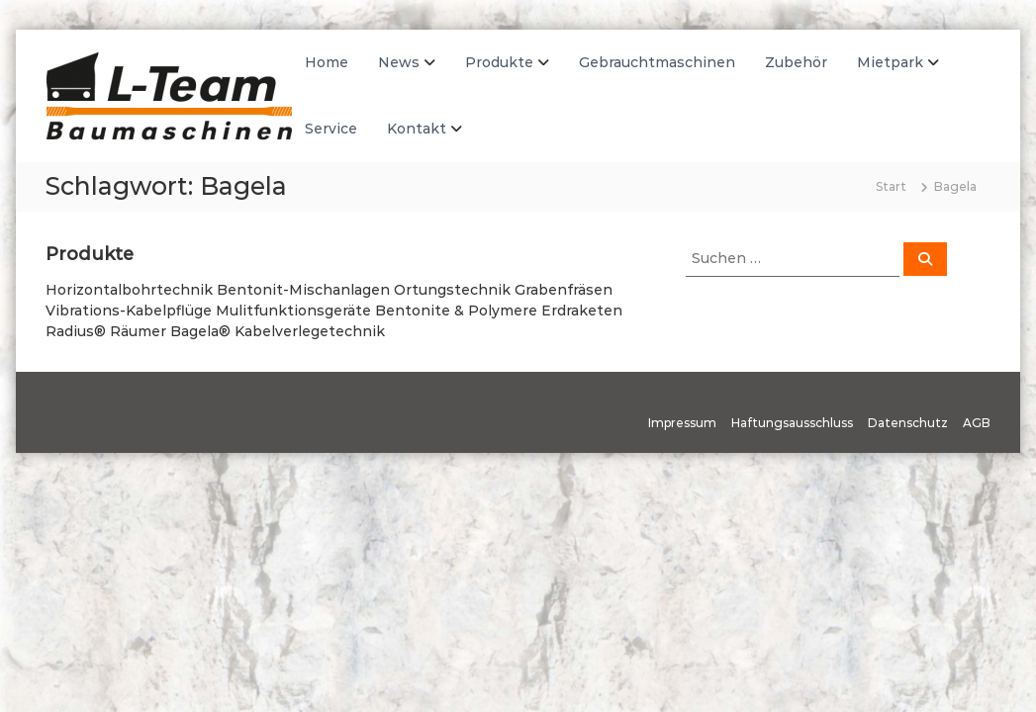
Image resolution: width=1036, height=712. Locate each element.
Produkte (499, 62)
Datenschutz (908, 422)
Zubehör (796, 62)
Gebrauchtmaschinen (657, 62)
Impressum (682, 422)
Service (331, 128)
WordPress (816, 402)
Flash (565, 402)
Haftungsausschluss (792, 422)
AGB (976, 422)
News (399, 62)
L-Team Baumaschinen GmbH (249, 402)
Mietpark (890, 62)
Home (326, 62)
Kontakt (416, 128)
